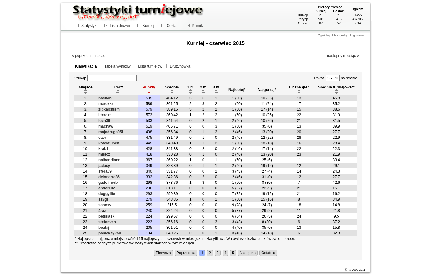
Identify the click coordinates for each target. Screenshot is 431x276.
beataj (103, 227)
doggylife (106, 194)
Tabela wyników (117, 66)
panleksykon (109, 233)
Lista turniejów (150, 66)
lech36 (104, 120)
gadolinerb (108, 182)
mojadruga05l (110, 132)
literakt (104, 115)
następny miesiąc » (343, 55)
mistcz (104, 154)
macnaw (105, 126)
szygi (103, 199)
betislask (106, 216)
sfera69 (105, 171)
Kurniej (148, 25)
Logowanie (357, 35)
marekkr (105, 104)
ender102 (106, 188)
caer (102, 137)
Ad (349, 269)
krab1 (103, 149)
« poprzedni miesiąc (88, 55)
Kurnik (197, 25)
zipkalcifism (109, 109)
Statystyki (89, 25)
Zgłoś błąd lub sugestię (332, 35)
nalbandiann (109, 160)
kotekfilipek (108, 143)
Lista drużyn (120, 25)
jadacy (104, 165)
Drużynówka (180, 66)
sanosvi (105, 205)
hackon (105, 98)
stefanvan (107, 222)
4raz (102, 210)
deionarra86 (109, 177)
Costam (173, 25)
